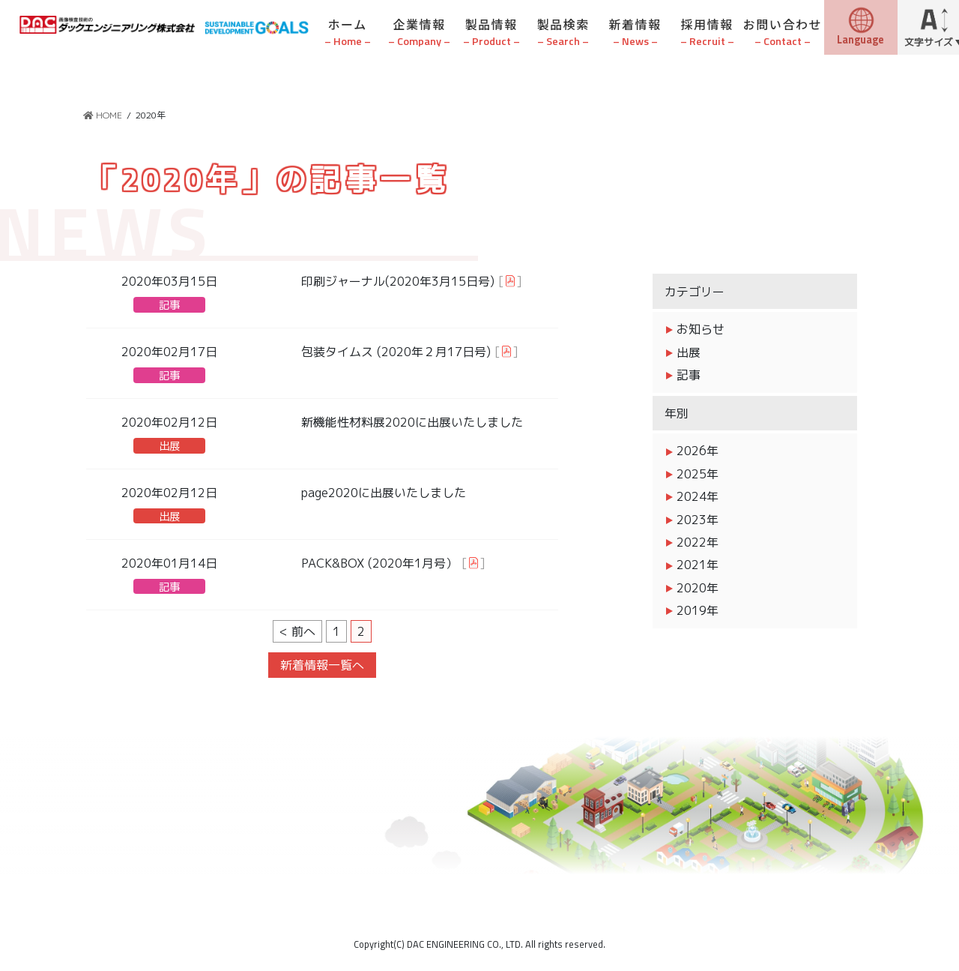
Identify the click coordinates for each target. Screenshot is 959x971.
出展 (169, 446)
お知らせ (700, 329)
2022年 (698, 542)
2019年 (698, 610)
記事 (169, 305)
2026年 (698, 450)
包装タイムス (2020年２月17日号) (396, 351)
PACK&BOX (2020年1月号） (379, 563)
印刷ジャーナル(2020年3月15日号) (397, 281)
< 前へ (297, 631)
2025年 (698, 474)
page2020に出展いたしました (383, 492)
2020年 (698, 588)
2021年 (698, 564)
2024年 (698, 496)
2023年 (698, 519)
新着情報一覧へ (322, 665)
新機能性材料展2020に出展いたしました (412, 422)
